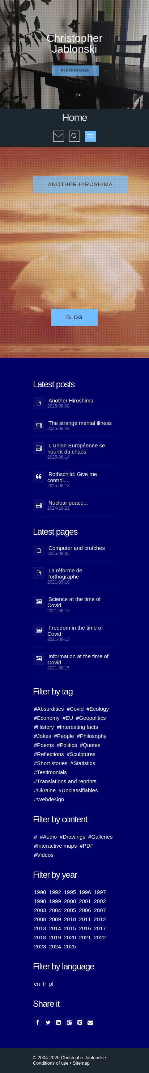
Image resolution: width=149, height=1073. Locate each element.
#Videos (44, 855)
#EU (68, 718)
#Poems (44, 745)
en (37, 984)
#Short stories (51, 763)
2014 (55, 928)
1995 (70, 892)
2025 (70, 946)
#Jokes (42, 736)
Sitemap (81, 1063)
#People (64, 736)
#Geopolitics (91, 718)
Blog (74, 317)
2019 (55, 937)
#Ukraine (45, 790)
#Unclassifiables (78, 790)
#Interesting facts (77, 727)
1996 (85, 892)
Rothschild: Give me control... (72, 477)
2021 (85, 937)
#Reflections (49, 754)
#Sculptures (81, 754)
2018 (40, 937)
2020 (70, 937)
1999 (55, 901)
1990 (40, 892)
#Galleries (100, 837)
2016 (85, 928)
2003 (40, 910)
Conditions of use (51, 1063)
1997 (100, 892)
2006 (85, 910)
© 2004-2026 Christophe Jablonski (68, 1057)
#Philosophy (92, 736)
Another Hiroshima (80, 184)
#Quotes (90, 745)
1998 (40, 901)
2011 (85, 919)
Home (74, 117)
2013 (40, 928)
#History (44, 727)
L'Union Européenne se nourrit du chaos (76, 448)
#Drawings (72, 837)
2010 (70, 919)
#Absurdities (49, 709)
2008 (40, 919)
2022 (100, 937)
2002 (100, 901)
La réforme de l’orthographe (64, 573)
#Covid (75, 709)
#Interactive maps (55, 846)
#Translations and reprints (65, 781)
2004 (55, 910)
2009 (55, 919)
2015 (70, 928)
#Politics (67, 745)
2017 (100, 928)
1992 (55, 892)
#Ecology (97, 709)
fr (44, 984)
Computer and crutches (76, 548)
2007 (100, 910)
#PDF (86, 846)
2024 (55, 946)
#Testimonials (50, 772)
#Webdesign (49, 799)
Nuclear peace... (68, 503)
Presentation (75, 70)
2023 (40, 946)
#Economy (47, 718)
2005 (70, 910)
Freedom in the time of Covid (75, 631)
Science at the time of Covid (74, 602)
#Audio (48, 837)
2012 (100, 919)
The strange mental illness (80, 423)
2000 (70, 901)
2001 (85, 901)
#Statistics (83, 763)
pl (51, 984)
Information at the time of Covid (77, 659)
